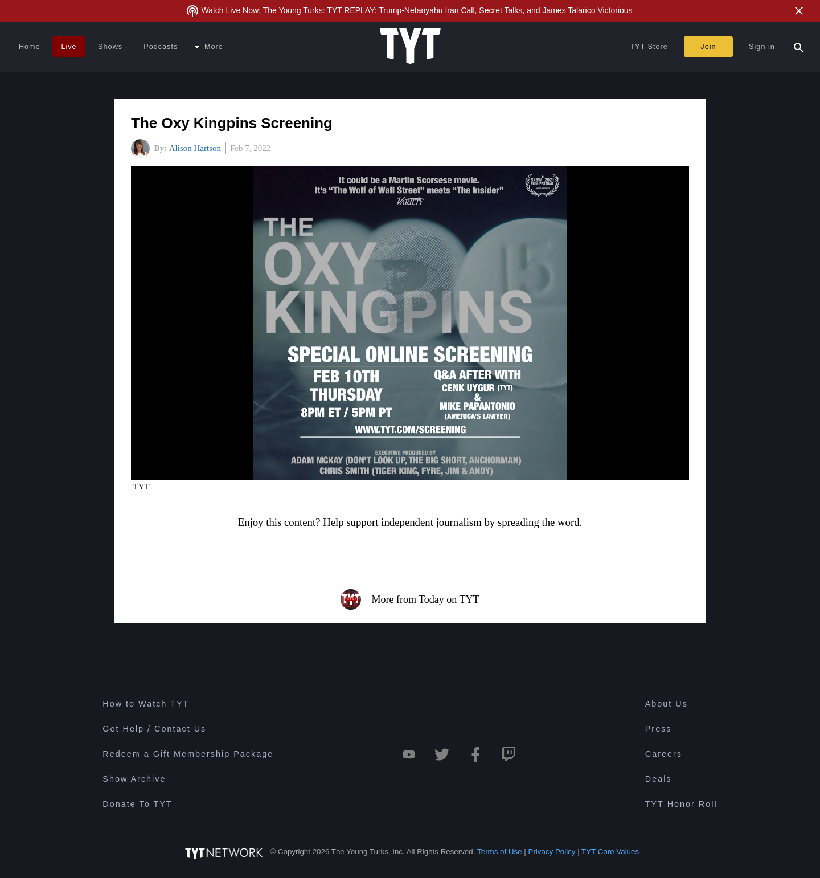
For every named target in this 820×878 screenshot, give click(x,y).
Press (658, 728)
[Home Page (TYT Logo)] (410, 46)
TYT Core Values (610, 851)
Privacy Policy (552, 851)
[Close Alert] (799, 11)
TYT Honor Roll (681, 803)
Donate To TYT (137, 803)
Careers (663, 753)
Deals (658, 778)
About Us (666, 703)
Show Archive (134, 778)
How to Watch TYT (145, 703)
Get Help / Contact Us (154, 728)
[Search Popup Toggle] (799, 46)
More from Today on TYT (410, 599)
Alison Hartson (195, 148)
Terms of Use (499, 851)
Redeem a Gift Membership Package (187, 753)
